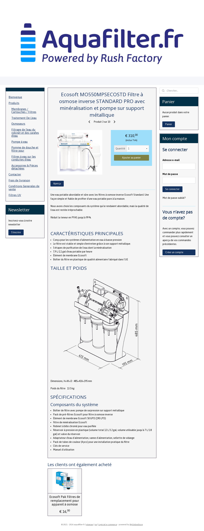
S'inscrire (16, 232)
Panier (168, 124)
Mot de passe (170, 174)
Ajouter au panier (131, 157)
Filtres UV (15, 195)
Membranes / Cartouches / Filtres (23, 110)
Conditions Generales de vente (24, 188)
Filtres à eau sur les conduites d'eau (23, 158)
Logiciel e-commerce (107, 524)
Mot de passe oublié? (174, 197)
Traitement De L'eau (24, 117)
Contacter (15, 174)
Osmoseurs (18, 123)
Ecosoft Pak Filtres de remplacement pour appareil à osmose (64, 500)
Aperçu (57, 183)
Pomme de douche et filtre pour (24, 149)
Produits (14, 103)
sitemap (89, 524)
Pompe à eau (19, 141)
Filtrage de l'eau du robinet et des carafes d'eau (25, 132)
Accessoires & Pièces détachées (24, 167)
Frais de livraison (19, 180)
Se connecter (172, 189)
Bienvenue (15, 97)
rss (96, 524)
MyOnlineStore (136, 524)
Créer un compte (174, 252)
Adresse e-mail (170, 160)
